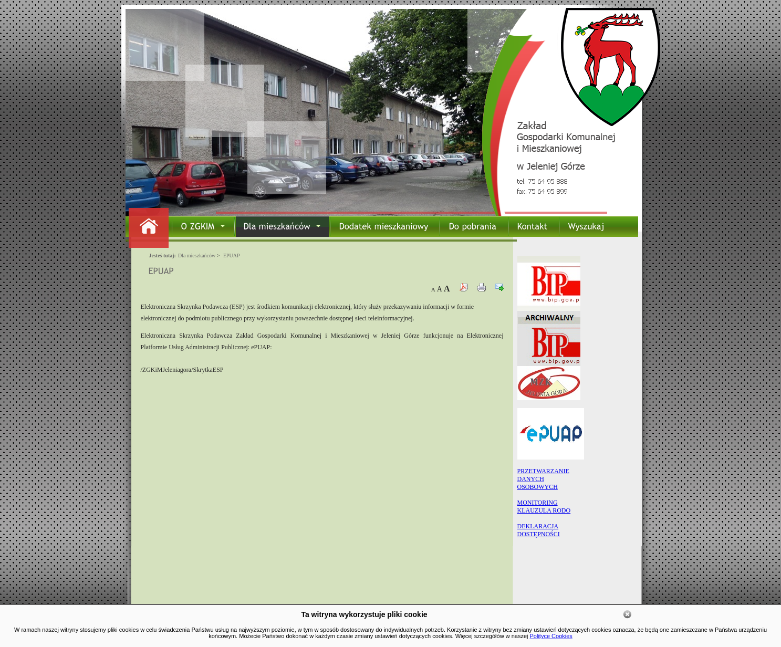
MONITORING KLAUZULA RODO (544, 506)
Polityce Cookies (551, 636)
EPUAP (231, 255)
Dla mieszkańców (196, 255)
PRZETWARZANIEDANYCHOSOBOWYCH (543, 479)
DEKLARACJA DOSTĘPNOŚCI (538, 530)
